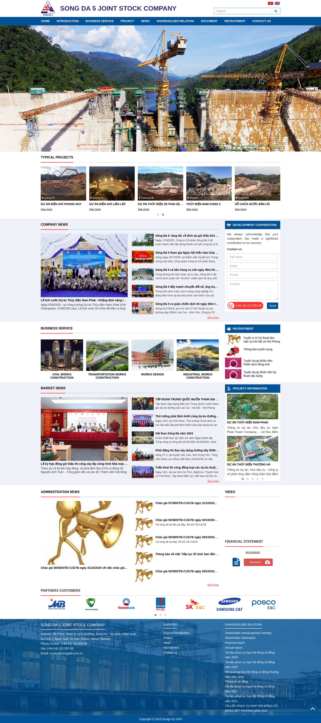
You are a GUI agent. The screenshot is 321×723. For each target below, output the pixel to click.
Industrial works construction (61, 376)
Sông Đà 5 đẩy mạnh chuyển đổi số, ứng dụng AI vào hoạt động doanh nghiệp (208, 286)
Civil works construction (107, 376)
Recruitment (235, 21)
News (145, 21)
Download (255, 562)
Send (272, 305)
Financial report (235, 642)
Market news (53, 388)
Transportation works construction (152, 376)
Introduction (68, 21)
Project (127, 21)
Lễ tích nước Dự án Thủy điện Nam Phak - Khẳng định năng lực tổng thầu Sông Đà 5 (98, 300)
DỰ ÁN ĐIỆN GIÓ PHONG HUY (109, 204)
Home (45, 21)
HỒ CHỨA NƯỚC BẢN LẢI (229, 422)
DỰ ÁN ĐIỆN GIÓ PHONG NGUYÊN (64, 204)
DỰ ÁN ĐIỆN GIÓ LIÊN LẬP (156, 204)
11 (175, 143)
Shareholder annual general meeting (248, 633)
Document (209, 21)
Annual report (233, 647)
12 (178, 143)
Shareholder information (240, 637)
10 (172, 143)
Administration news (60, 492)
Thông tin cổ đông (236, 681)
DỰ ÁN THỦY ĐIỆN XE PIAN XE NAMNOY (214, 204)
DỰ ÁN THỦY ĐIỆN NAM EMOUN (234, 464)
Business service (100, 21)
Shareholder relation (175, 21)
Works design (197, 374)
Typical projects (57, 157)
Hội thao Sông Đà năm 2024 (174, 433)
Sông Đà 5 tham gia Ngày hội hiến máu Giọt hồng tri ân (192, 252)
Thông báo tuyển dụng (257, 349)
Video (230, 492)
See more (46, 209)
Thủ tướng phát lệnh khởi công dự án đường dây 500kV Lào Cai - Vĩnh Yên (206, 416)
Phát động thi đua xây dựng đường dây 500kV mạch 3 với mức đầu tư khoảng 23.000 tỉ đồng (217, 450)
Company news (54, 224)
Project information (250, 388)
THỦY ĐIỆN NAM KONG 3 (252, 204)
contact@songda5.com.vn (66, 653)
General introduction (176, 633)
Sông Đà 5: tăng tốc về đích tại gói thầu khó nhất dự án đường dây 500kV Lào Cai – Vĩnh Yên (218, 235)
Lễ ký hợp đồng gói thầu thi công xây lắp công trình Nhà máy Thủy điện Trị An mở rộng (100, 463)
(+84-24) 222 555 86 (74, 643)
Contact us (261, 21)
